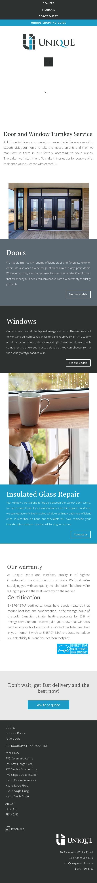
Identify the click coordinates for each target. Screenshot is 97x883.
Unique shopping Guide (48, 22)
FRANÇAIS (12, 814)
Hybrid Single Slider (17, 796)
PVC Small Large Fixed (19, 764)
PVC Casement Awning (19, 758)
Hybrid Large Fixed (16, 785)
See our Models (78, 294)
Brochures (17, 829)
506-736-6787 (48, 16)
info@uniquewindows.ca (78, 863)
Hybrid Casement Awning (20, 780)
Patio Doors (12, 738)
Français (48, 9)
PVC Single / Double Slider (21, 775)
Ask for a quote (48, 705)
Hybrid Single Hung (17, 791)
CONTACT (11, 809)
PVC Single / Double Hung (21, 769)
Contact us (80, 534)
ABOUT (10, 804)
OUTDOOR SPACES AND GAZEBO (26, 746)
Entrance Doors (15, 733)
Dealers (48, 3)
